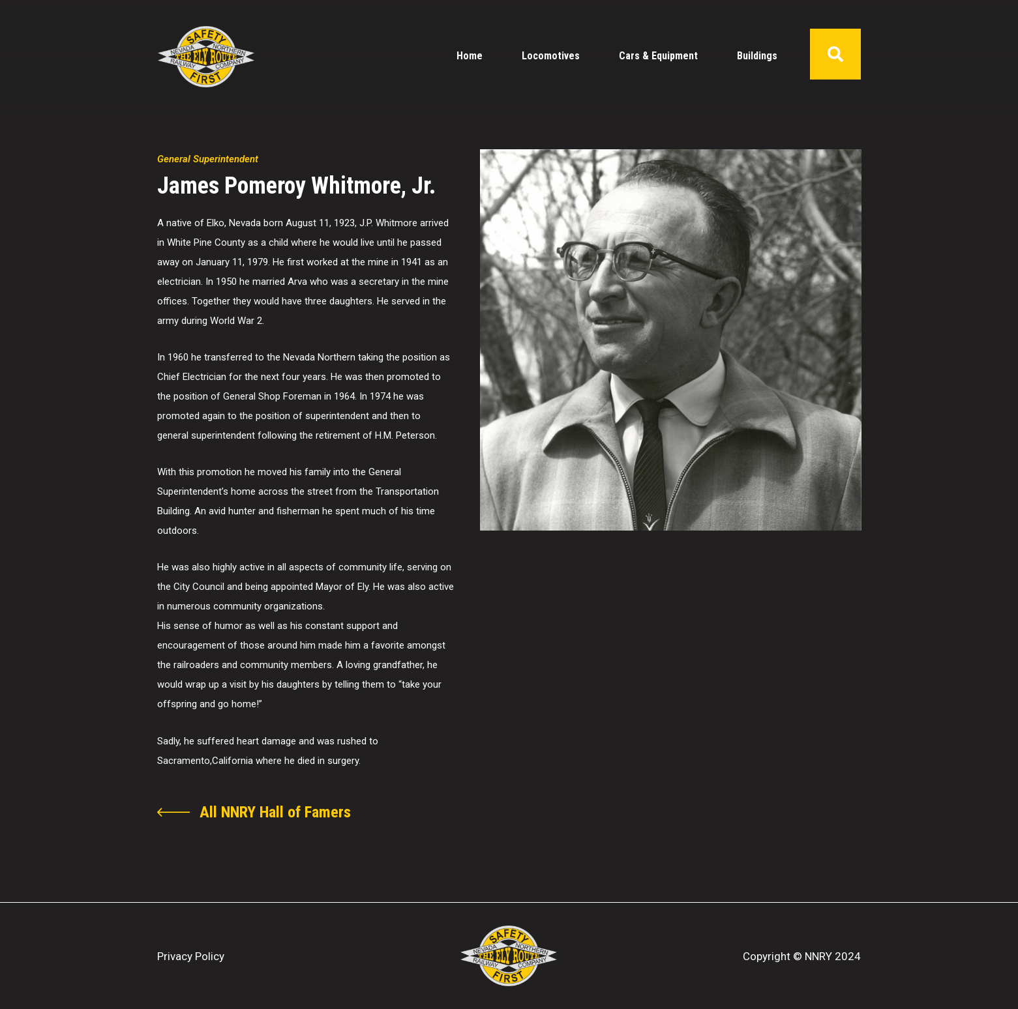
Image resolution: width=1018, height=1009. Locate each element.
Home (470, 56)
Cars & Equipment (658, 56)
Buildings (757, 56)
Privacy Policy (190, 956)
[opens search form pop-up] (835, 54)
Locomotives (551, 56)
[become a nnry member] (254, 812)
